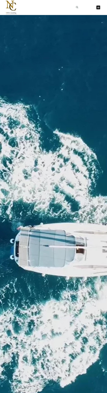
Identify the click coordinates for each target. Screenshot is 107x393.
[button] (98, 7)
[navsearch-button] (76, 7)
